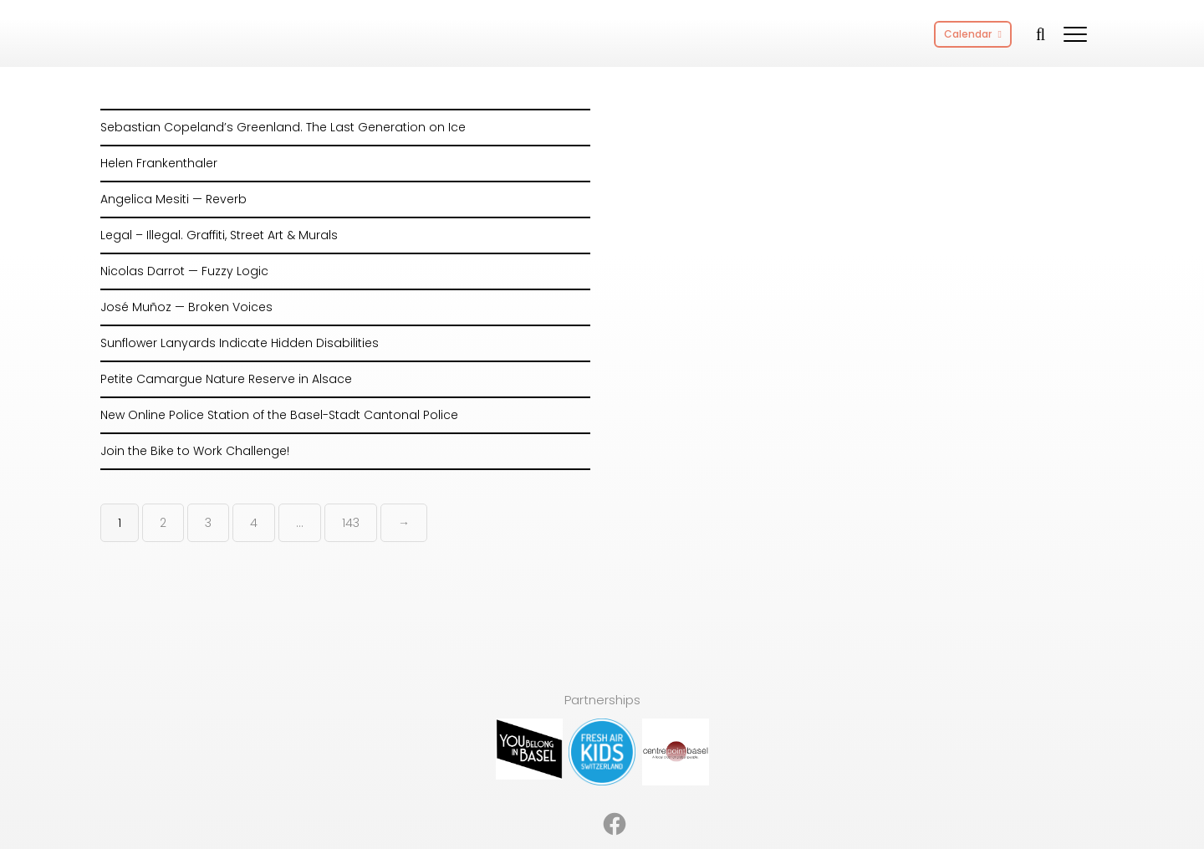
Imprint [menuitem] (634, 797)
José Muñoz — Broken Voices (186, 307)
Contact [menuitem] (788, 797)
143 (351, 522)
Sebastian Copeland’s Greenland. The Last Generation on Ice (283, 127)
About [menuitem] (491, 797)
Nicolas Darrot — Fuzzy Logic (184, 271)
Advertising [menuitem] (424, 797)
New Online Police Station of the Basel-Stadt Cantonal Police (279, 415)
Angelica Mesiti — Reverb (173, 199)
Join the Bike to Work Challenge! (194, 450)
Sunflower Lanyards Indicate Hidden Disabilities (239, 343)
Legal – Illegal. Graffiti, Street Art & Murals (219, 235)
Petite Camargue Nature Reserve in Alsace (226, 379)
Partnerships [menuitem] (561, 797)
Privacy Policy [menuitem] (709, 797)
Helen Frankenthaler (158, 163)
